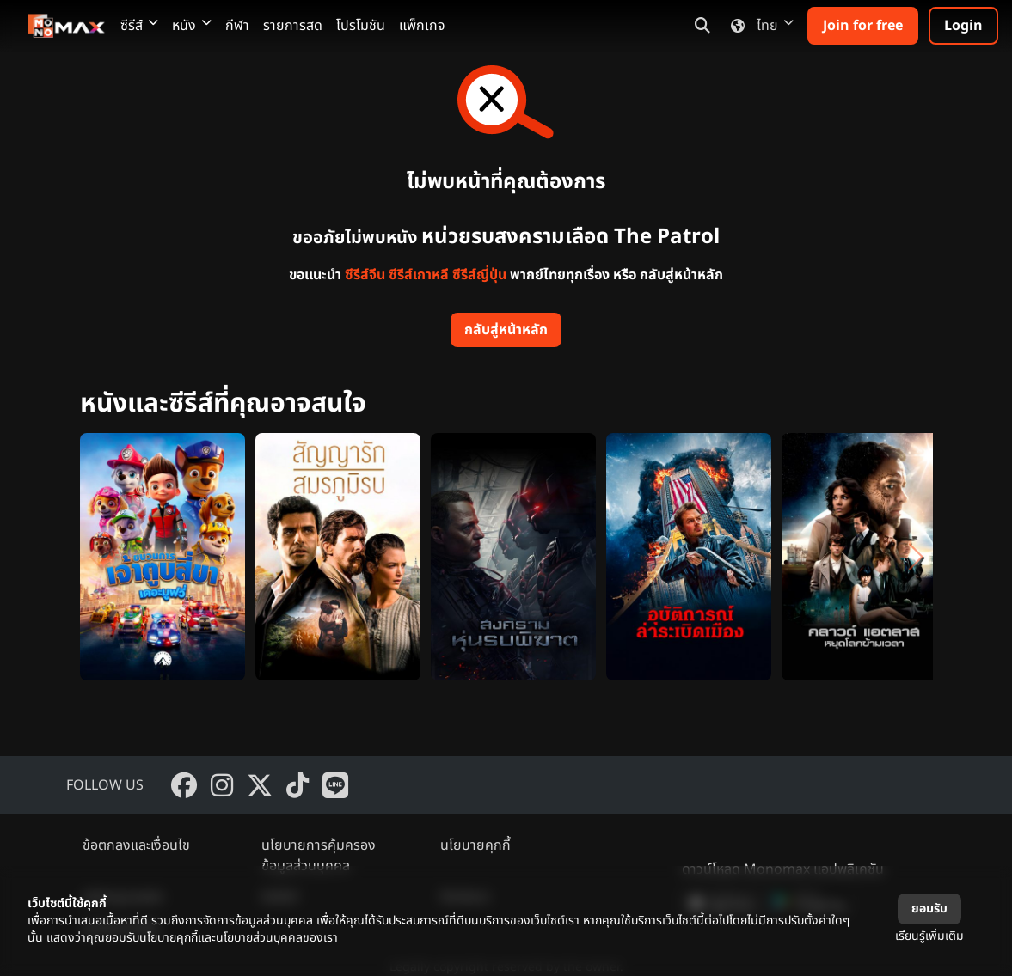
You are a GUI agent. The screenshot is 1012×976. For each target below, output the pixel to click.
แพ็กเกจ (422, 25)
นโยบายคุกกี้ (475, 845)
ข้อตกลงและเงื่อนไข (136, 845)
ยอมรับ (929, 909)
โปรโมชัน (360, 25)
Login (963, 25)
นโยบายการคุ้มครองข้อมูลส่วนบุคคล (318, 855)
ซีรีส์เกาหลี (419, 275)
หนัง (192, 25)
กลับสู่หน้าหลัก (506, 330)
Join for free (863, 25)
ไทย (759, 25)
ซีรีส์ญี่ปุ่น (479, 275)
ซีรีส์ (139, 25)
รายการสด (292, 25)
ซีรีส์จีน (365, 275)
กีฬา (237, 25)
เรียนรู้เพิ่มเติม (929, 936)
